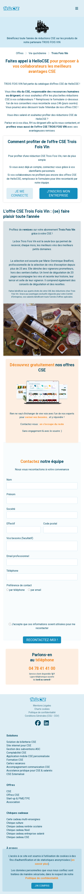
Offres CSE (12, 794)
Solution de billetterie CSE (21, 741)
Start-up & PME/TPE (18, 798)
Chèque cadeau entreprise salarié (25, 833)
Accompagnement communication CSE (28, 766)
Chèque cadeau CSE (17, 837)
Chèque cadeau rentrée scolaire (24, 826)
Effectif (10, 523)
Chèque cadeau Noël (18, 830)
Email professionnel (17, 556)
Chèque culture (14, 822)
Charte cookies (42, 709)
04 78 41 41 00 (42, 668)
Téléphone (12, 570)
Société (10, 508)
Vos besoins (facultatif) (19, 538)
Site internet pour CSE (18, 745)
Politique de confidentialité (42, 712)
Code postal (50, 523)
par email (34, 589)
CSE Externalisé (15, 774)
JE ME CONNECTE (19, 193)
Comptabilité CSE (16, 752)
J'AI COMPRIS (42, 885)
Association (13, 802)
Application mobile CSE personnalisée (28, 756)
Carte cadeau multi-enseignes (23, 819)
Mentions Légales (42, 705)
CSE (8, 791)
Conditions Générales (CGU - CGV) (42, 716)
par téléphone (15, 589)
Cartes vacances (15, 763)
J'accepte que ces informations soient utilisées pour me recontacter (42, 626)
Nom (9, 479)
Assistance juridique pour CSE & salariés (29, 770)
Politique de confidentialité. (42, 878)
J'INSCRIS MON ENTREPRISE (58, 193)
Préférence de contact (19, 585)
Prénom (10, 494)
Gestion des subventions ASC (23, 749)
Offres (20, 53)
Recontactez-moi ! (42, 640)
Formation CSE (14, 759)
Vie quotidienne (38, 53)
